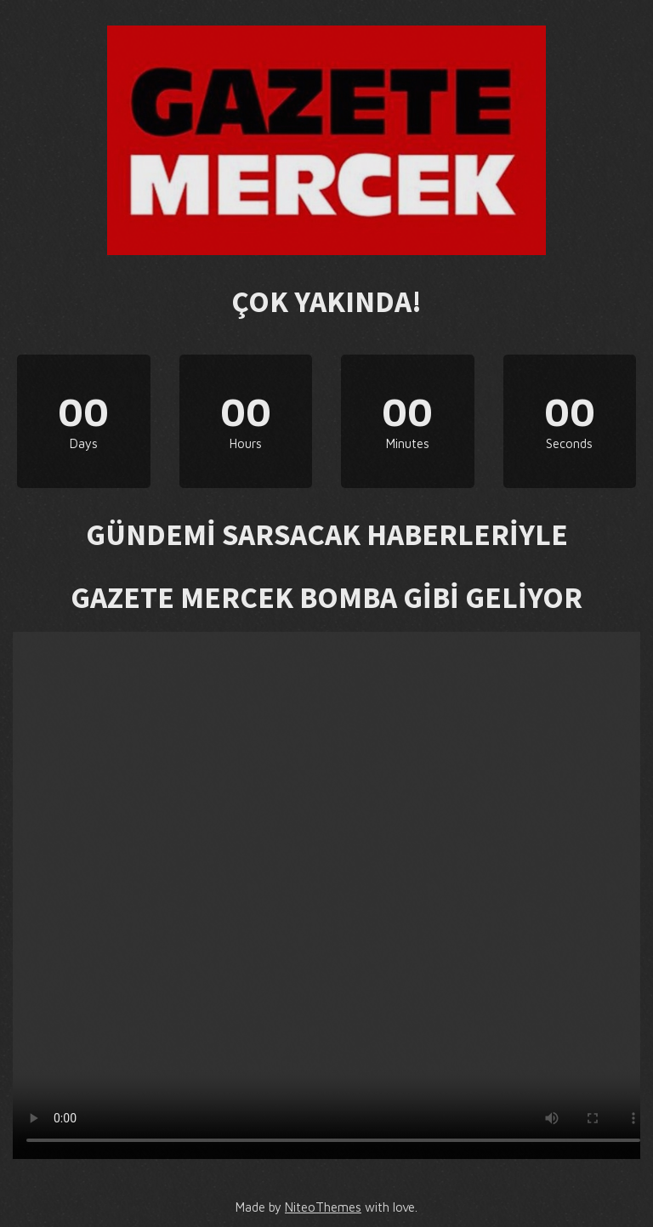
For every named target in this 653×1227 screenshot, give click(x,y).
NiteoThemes (323, 1207)
